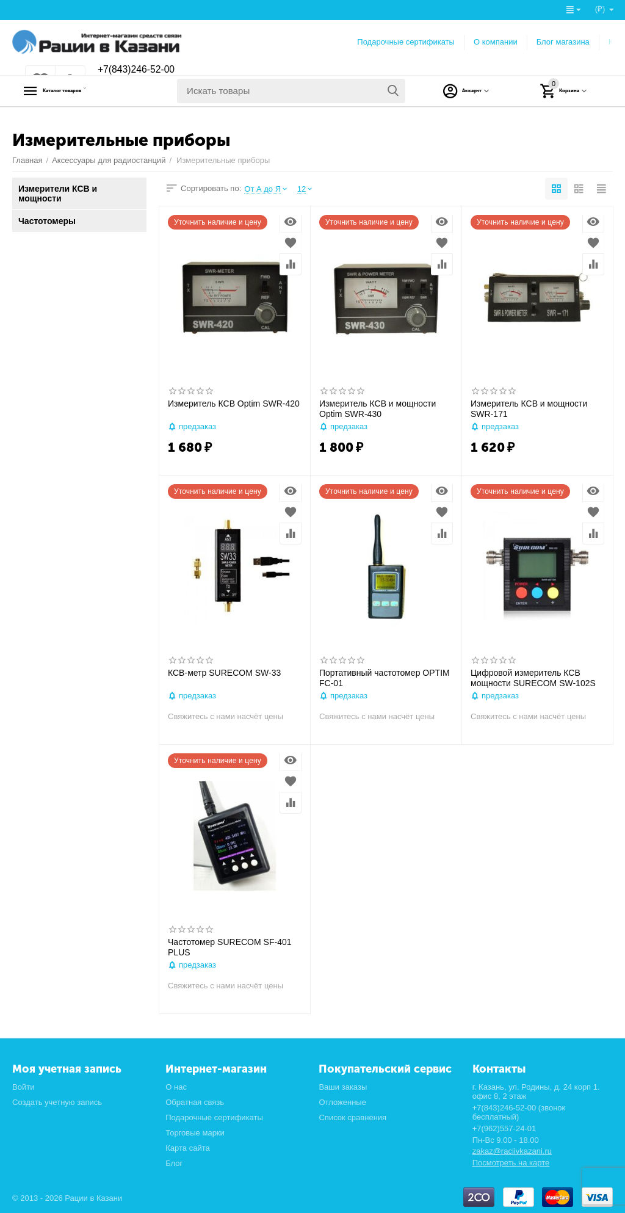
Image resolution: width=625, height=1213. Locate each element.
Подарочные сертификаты (406, 41)
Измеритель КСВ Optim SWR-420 (234, 403)
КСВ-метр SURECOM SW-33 (224, 673)
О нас (176, 1087)
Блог (173, 1163)
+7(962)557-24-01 (504, 1128)
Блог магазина (563, 41)
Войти (23, 1087)
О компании (496, 41)
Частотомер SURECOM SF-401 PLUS (230, 947)
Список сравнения (352, 1117)
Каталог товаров (89, 91)
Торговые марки (195, 1132)
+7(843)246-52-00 (142, 70)
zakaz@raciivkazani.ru (512, 1151)
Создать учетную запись (57, 1102)
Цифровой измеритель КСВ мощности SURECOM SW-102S (533, 678)
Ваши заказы (343, 1087)
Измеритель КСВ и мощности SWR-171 (529, 409)
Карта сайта (187, 1148)
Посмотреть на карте (511, 1162)
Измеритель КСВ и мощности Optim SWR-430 (377, 409)
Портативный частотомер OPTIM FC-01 (384, 678)
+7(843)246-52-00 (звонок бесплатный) (519, 1112)
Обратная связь (194, 1102)
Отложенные (342, 1102)
